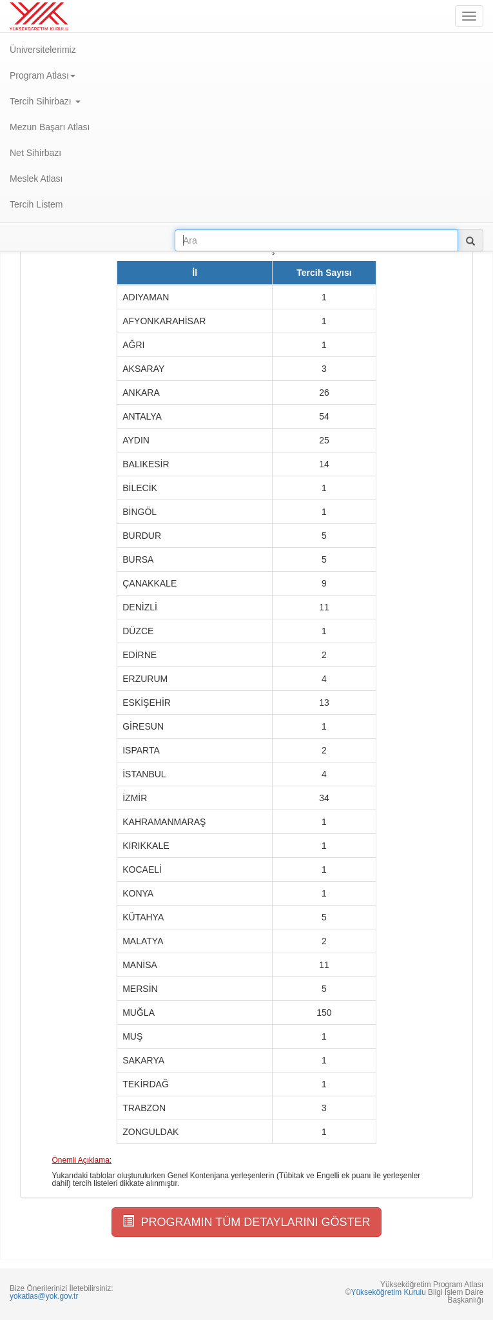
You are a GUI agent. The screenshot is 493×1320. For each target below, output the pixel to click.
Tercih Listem (36, 204)
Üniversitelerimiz (43, 49)
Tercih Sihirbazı (45, 101)
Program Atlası (42, 75)
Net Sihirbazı (35, 153)
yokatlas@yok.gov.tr (44, 1296)
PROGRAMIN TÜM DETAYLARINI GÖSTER (246, 1221)
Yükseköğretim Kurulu (388, 1292)
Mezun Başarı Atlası (50, 127)
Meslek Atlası (36, 178)
